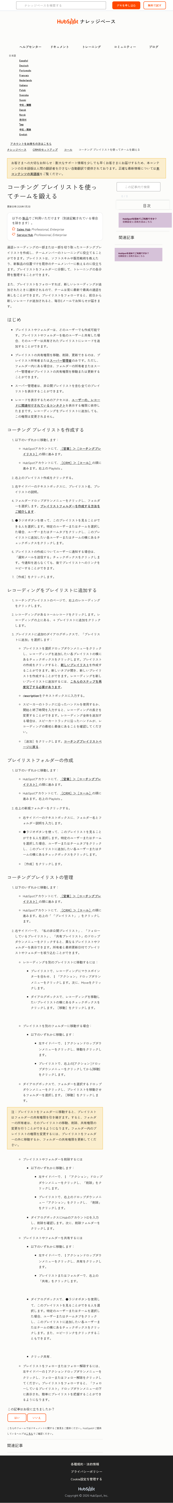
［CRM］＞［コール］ (76, 462)
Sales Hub (24, 229)
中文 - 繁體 (25, 104)
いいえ (37, 1418)
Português (25, 70)
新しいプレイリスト (75, 664)
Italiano (23, 85)
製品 (25, 218)
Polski (22, 90)
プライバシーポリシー (86, 1471)
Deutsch (24, 65)
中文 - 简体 (25, 129)
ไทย (21, 124)
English (23, 134)
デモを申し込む (126, 5)
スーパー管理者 (61, 360)
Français (24, 75)
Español (23, 60)
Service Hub (25, 234)
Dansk (22, 109)
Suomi (22, 99)
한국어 (22, 119)
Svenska (24, 95)
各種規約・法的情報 (85, 1464)
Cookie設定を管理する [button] (86, 1479)
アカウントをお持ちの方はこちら (31, 144)
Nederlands (25, 80)
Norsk (22, 114)
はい (17, 1418)
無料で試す (155, 5)
